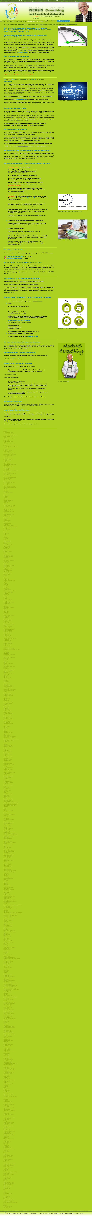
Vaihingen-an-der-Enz (8, 1135)
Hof (4, 714)
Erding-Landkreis (7, 599)
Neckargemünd (7, 894)
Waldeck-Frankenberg (8, 1149)
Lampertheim (6, 796)
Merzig (5, 868)
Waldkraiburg (6, 1151)
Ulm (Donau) (6, 1129)
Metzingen (5, 873)
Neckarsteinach (7, 897)
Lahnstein (5, 791)
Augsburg (5, 456)
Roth (4, 1029)
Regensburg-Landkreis (9, 980)
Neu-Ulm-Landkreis (8, 920)
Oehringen (6, 938)
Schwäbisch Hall (7, 1062)
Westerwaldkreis (7, 1177)
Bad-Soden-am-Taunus (9, 486)
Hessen (5, 704)
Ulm (4, 1128)
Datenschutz (58, 16)
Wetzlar (5, 1179)
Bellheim (5, 502)
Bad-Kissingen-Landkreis (9, 473)
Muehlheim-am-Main (8, 887)
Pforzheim (5, 960)
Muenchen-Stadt (7, 891)
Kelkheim (5, 758)
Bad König (5, 474)
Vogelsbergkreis (7, 1141)
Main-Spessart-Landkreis (9, 842)
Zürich (4, 1205)
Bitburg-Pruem (6, 520)
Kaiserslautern (6, 735)
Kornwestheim (6, 780)
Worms (5, 1192)
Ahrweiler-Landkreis (8, 432)
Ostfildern (5, 952)
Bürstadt (5, 536)
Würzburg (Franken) (8, 1198)
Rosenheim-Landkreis (8, 1026)
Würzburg (5, 1197)
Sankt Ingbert (6, 1048)
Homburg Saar (7, 722)
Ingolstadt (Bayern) (8, 732)
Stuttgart (5, 1100)
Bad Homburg (6, 469)
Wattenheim (6, 1160)
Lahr (4, 792)
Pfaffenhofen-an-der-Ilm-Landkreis (11, 958)
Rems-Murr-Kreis (7, 995)
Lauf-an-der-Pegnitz (8, 810)
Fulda (4, 644)
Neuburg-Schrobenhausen (9, 901)
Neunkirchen (6, 906)
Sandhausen (6, 1046)
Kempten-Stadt (7, 760)
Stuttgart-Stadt (6, 1103)
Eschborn (5, 605)
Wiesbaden (6, 1181)
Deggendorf (6, 559)
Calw (4, 539)
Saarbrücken (6, 1039)
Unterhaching (6, 1132)
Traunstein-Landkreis (8, 1114)
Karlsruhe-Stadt (7, 748)
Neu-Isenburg (6, 902)
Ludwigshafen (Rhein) (8, 836)
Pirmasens (6, 966)
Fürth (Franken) (7, 640)
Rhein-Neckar (6, 1012)
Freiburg (5, 621)
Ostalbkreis (6, 948)
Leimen (5, 813)
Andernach (6, 447)
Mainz (4, 846)
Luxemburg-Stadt (7, 838)
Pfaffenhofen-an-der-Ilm (9, 957)
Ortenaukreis (6, 946)
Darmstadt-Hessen (8, 556)
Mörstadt (5, 880)
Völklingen (5, 1140)
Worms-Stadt (6, 1195)
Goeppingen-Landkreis (9, 666)
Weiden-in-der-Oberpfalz (9, 1163)
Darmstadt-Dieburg (8, 555)
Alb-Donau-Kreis (7, 436)
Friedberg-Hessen (7, 633)
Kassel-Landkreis (7, 751)
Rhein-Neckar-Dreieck (8, 1013)
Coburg (5, 543)
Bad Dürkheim (6, 463)
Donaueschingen (7, 570)
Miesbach (5, 875)
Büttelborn (5, 537)
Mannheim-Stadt (7, 857)
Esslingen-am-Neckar (8, 607)
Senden (5, 1077)
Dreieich (5, 575)
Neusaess (5, 910)
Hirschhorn (6, 709)
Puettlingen (6, 970)
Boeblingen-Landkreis (8, 525)
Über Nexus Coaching (9, 21)
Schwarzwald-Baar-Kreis (9, 1069)
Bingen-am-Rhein (7, 516)
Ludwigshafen (6, 832)
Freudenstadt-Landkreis (9, 629)
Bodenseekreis (7, 523)
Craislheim (6, 548)
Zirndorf (5, 1204)
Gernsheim (6, 658)
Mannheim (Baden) (8, 855)
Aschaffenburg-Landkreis (9, 454)
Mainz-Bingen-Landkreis (9, 850)
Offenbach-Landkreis (8, 942)
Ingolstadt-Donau (7, 734)
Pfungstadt (6, 963)
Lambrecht (6, 795)
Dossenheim (6, 574)
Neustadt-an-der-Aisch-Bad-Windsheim (13, 912)
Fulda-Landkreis (7, 645)
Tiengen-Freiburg (7, 1109)
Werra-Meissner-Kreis (8, 1174)
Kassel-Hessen (7, 750)
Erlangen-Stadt (7, 603)
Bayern (5, 497)
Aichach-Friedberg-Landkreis (10, 435)
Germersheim (6, 656)
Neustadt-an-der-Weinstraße (10, 915)
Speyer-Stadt (6, 1089)
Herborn (5, 699)
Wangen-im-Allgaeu (8, 1159)
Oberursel (5, 935)
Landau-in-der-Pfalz (8, 799)
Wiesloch (5, 1187)
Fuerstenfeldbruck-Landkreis (10, 638)
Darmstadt (5, 553)
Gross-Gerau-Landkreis (9, 670)
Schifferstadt (6, 1053)
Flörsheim (5, 612)
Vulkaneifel (6, 1142)
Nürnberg (5, 924)
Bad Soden (6, 485)
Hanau (5, 676)
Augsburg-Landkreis (8, 459)
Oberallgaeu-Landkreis (9, 930)
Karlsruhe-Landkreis (8, 746)
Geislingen (6, 651)
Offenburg (5, 943)
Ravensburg (6, 975)
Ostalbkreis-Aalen (7, 949)
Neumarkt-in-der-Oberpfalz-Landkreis (12, 905)
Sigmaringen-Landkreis (9, 1080)
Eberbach (5, 576)
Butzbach (5, 538)
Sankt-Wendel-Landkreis (9, 1052)
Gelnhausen (6, 652)
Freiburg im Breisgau (8, 624)
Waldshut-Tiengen (7, 1156)
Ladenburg (6, 787)
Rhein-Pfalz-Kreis (7, 1007)
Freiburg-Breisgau (7, 622)
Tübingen (5, 1121)
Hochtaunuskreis (7, 711)
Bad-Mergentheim (7, 478)
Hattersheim (6, 681)
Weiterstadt (6, 1173)
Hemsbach (6, 697)
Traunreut (5, 1112)
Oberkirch (5, 933)
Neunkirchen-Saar (7, 907)
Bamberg (5, 491)
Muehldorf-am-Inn (7, 886)
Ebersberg (5, 578)
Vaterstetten (6, 1136)
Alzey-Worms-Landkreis (9, 444)
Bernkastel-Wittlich (8, 509)
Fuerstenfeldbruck (7, 637)
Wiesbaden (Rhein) (8, 1184)
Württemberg (6, 1196)
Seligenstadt (6, 1076)
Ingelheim (5, 730)
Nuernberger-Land (7, 925)
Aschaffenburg (6, 451)
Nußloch (5, 929)
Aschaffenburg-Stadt (8, 455)
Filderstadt (6, 611)
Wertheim (5, 1175)
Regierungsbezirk (7, 984)
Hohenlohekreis (7, 721)
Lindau (5, 824)
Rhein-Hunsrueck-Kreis (9, 1003)
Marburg (5, 859)
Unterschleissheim (7, 1133)
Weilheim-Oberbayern (8, 1165)
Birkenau (5, 518)
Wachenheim (6, 1144)
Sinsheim (5, 1085)
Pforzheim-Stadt (7, 962)
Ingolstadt (5, 731)
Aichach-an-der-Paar (8, 433)
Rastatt (5, 972)
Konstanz (5, 774)
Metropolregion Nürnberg (9, 870)
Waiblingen (6, 1146)
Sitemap (36, 18)
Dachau (5, 550)
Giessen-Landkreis (8, 663)
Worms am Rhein (7, 1193)
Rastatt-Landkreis (7, 974)
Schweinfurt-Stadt (7, 1073)
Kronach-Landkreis (8, 782)
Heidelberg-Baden (7, 685)
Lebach (5, 811)
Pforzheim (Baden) (8, 961)
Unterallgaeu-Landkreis (9, 1131)
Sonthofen (5, 1086)
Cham (4, 542)
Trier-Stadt (6, 1119)
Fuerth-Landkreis (7, 642)
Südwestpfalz (6, 1105)
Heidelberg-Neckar (8, 688)
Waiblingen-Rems (7, 1147)
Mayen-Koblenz (7, 864)
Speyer (5, 1087)
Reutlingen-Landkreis (8, 999)
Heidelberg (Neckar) (8, 686)
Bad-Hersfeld (6, 468)
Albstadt (5, 437)
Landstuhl (5, 806)
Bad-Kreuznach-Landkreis (9, 477)
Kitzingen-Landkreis (8, 767)
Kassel (5, 749)
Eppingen (5, 596)
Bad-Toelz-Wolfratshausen (9, 487)
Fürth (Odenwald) (7, 643)
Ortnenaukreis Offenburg (9, 947)
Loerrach (5, 827)
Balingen (5, 490)
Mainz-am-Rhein (7, 847)
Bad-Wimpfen (6, 483)
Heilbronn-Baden (7, 693)
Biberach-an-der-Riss (8, 511)
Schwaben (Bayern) (8, 1059)
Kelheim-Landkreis (8, 757)
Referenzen (61, 21)
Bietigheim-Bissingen (8, 514)
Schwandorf (6, 1067)
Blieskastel (6, 522)
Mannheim (6, 852)
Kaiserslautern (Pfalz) (8, 737)
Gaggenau (6, 647)
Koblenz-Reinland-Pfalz (9, 772)
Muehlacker (6, 884)
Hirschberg (6, 708)
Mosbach (5, 882)
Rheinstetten (6, 1017)
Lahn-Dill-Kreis (7, 788)
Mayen (5, 863)
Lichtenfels (6, 818)
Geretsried (6, 653)
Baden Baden (6, 465)
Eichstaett (5, 584)
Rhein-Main (6, 1008)
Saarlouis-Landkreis (8, 1044)
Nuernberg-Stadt (7, 926)
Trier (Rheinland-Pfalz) (8, 1117)
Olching (5, 944)
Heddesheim (6, 682)
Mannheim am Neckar (8, 854)
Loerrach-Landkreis (8, 828)
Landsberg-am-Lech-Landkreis (10, 803)
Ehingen (5, 583)
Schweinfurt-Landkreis (8, 1072)
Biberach (5, 510)
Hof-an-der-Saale (7, 716)
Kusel (4, 786)
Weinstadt (5, 1170)
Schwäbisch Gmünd (8, 1061)
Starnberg (5, 1092)
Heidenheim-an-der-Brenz (9, 689)
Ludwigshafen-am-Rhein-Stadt (10, 834)
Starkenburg (6, 1091)
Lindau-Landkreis (7, 826)
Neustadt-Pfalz (7, 916)
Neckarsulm (6, 898)
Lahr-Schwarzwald (8, 794)
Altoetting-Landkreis (8, 441)
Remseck (5, 994)
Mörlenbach (6, 879)
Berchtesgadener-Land (9, 505)
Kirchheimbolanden (8, 763)
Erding (5, 598)
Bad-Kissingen (6, 472)
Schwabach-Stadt (7, 1058)
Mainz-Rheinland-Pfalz (9, 851)
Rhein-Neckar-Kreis (8, 1015)
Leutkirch (5, 817)
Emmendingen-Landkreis (9, 591)
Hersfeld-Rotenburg (8, 702)
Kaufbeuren (6, 753)
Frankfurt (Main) (7, 620)
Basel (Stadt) (6, 495)
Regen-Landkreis (7, 978)
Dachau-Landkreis (7, 551)
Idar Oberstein (6, 726)
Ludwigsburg (6, 829)
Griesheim (5, 667)
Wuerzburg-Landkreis (8, 1200)
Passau (5, 953)
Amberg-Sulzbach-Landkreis (10, 446)
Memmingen (6, 865)
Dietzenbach (6, 562)
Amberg (5, 445)
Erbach (5, 597)
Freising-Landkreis (8, 626)
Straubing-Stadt (7, 1098)
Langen (5, 808)
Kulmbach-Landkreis (8, 785)
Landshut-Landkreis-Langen (10, 804)
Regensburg (6, 979)
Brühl (4, 532)
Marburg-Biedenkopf (8, 860)
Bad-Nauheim (6, 479)
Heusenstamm (6, 705)
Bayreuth (5, 499)
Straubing (5, 1095)
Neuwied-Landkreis (8, 923)
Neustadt (5, 911)
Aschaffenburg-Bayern (8, 453)
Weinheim (5, 1169)
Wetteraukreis (6, 1178)
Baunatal (5, 496)
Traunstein (6, 1113)
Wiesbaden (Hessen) (8, 1183)
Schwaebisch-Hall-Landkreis (10, 1063)
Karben (5, 743)
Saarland (5, 1041)
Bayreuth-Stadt (7, 501)
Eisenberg (5, 585)
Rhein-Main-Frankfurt (8, 1009)
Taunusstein (6, 1108)
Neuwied (5, 921)
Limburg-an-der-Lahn (8, 822)
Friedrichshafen (7, 635)
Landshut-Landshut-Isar (9, 805)
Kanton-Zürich (6, 741)
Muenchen (6, 888)
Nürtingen (5, 928)
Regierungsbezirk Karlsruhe (10, 985)
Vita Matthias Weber (21, 21)
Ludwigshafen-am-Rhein (9, 833)
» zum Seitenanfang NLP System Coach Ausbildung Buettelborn (21, 424)
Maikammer (6, 840)
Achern (5, 431)
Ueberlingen (6, 1127)
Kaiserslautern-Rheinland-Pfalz (11, 739)
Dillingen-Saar (6, 566)
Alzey (4, 442)
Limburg (5, 820)
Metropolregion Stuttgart (9, 872)
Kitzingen (5, 765)
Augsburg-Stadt (7, 460)
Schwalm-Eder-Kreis (8, 1064)
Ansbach (5, 449)
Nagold (5, 893)
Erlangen (5, 601)
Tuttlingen (5, 1124)
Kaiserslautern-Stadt (8, 740)
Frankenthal (6, 616)
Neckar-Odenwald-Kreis (9, 896)
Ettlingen (5, 608)
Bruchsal (5, 530)
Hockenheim (6, 712)
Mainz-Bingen (6, 849)
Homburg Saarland (8, 723)
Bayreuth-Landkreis (8, 500)
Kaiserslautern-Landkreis (9, 736)
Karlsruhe (5, 744)
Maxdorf (5, 861)
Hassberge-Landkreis (8, 679)
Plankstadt (6, 969)
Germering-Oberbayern (9, 654)
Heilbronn (5, 691)
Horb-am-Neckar (7, 725)
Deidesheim (6, 561)
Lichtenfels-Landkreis (8, 819)
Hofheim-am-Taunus (8, 718)
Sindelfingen (6, 1081)
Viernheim (5, 1137)
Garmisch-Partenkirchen (9, 648)
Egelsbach (6, 582)
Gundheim (5, 675)
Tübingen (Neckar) (8, 1123)
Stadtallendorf (6, 1090)
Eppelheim (6, 594)
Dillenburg (5, 564)
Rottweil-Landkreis (8, 1036)
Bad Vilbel (5, 488)
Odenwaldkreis (7, 937)
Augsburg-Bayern (7, 458)
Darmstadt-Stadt (7, 557)
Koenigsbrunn (6, 773)
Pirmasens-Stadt (7, 967)
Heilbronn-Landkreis (8, 694)
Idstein (5, 727)
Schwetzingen (6, 1075)
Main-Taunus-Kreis (8, 845)
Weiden (5, 1161)
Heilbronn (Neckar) (8, 695)
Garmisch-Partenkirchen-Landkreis (11, 649)
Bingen (5, 515)
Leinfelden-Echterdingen (9, 814)
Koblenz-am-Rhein (8, 769)
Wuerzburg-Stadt (7, 1201)
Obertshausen (6, 934)
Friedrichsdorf (6, 634)
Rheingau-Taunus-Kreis (9, 1002)
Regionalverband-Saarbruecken (11, 989)
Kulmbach (5, 783)
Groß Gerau (6, 668)
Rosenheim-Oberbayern (9, 1027)
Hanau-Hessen (7, 677)
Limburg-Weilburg (7, 823)
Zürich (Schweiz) (7, 1206)
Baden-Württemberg (8, 467)
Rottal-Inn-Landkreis (8, 1032)
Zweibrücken (6, 1207)
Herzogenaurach (7, 703)
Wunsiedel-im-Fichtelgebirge (10, 1202)
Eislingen (5, 587)
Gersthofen (6, 659)
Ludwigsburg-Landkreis (9, 831)
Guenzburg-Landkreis (8, 674)
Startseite (6, 24)
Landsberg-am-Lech (8, 801)
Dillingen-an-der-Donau (9, 565)
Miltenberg (6, 877)
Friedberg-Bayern (7, 631)
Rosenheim (6, 1025)
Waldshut (5, 1154)
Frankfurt (5, 617)
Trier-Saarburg (7, 1118)
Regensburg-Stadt (7, 981)
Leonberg (5, 815)
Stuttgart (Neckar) (7, 1101)
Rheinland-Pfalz (7, 1006)
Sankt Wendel (6, 1050)
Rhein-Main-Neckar (8, 1011)
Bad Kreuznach (7, 476)
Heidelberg (6, 684)
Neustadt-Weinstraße (8, 917)
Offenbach (5, 939)
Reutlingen (6, 998)
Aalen (4, 430)
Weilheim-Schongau (8, 1167)
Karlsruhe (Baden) (7, 745)
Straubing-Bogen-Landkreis (10, 1096)
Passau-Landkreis (7, 955)
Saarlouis (5, 1043)
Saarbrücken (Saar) (8, 1040)
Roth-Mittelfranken (7, 1031)
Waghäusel (6, 1145)
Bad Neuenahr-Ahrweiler (9, 482)
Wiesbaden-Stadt (7, 1186)
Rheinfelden (6, 1001)
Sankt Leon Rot (7, 1049)
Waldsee (5, 1152)
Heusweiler (6, 707)
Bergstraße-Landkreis (8, 506)
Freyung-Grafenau (7, 630)
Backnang (5, 462)
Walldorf (5, 1158)
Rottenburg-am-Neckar (9, 1034)
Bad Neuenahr (6, 481)
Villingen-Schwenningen (9, 1138)
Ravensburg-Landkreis (9, 976)
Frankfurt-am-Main (8, 619)
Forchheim (6, 614)
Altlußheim (6, 440)
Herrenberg (6, 700)
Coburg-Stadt (6, 546)
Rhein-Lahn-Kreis (7, 1004)
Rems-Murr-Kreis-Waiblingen (10, 997)
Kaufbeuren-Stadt (7, 754)
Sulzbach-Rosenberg (8, 1107)
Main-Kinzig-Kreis (7, 841)
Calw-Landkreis (7, 541)
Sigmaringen (6, 1078)
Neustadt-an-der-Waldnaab (10, 914)
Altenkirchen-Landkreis (9, 439)
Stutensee (5, 1099)
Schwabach (6, 1057)
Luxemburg (6, 837)
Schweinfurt (6, 1071)
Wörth (4, 1191)
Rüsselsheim (6, 1038)
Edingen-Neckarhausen (9, 580)
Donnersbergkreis (7, 573)
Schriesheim (6, 1055)
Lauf (4, 809)
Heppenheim (6, 698)
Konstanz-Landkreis (8, 776)
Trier (4, 1115)
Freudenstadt (6, 628)
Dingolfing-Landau (7, 568)
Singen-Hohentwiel (8, 1084)
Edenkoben (6, 579)
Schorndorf (6, 1054)
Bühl (4, 534)
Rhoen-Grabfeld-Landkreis (9, 1018)
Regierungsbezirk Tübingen (10, 988)
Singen (5, 1082)
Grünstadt (5, 672)
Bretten (5, 528)
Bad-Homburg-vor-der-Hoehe (10, 470)
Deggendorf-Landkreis (8, 560)
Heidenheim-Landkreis (8, 690)
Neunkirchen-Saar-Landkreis (10, 909)
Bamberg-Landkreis (8, 492)
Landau (5, 797)
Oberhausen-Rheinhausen (9, 932)
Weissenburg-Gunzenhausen (10, 1172)
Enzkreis (5, 593)
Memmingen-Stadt (7, 866)
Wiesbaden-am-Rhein (8, 1182)
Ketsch (5, 762)
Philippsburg (6, 965)
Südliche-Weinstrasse (8, 1104)
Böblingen (5, 524)
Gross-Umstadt (7, 671)
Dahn (4, 552)
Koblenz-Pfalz (6, 771)
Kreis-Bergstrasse (7, 781)
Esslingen (5, 606)
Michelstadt (6, 874)
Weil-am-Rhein (7, 1164)
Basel (4, 493)
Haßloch (5, 680)
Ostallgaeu (6, 951)
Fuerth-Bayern (6, 639)
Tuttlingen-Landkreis (8, 1126)
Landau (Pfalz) (7, 800)
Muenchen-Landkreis (8, 889)
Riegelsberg (6, 1021)
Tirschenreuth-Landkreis (9, 1110)
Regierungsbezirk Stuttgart (9, 986)
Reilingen (5, 993)
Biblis (4, 513)
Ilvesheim (5, 728)
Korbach (5, 778)
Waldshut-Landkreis (8, 1155)
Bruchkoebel (6, 529)
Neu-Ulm (5, 919)
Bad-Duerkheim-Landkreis (9, 464)
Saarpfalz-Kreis (7, 1045)
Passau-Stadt (6, 956)
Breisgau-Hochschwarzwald (10, 527)
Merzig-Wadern (7, 869)
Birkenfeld (5, 519)
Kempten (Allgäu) (7, 759)
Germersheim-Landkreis (9, 657)
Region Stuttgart (7, 990)
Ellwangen (5, 588)
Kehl (4, 755)
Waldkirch (5, 1150)
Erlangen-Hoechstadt (8, 602)
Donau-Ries (6, 571)
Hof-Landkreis (6, 720)
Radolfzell (5, 971)
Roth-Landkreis (7, 1030)
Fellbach (5, 610)
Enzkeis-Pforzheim (8, 592)
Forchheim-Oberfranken (9, 615)
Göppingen (6, 665)
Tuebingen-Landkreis (8, 1122)
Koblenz (5, 768)
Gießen (5, 662)
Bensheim (5, 504)
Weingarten (6, 1168)
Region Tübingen (7, 992)
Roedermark (6, 1023)
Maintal (5, 843)
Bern (4, 508)
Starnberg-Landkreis (8, 1094)
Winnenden (6, 1190)
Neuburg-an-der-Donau (9, 900)
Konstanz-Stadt (7, 777)
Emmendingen (6, 589)
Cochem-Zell (6, 547)
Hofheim (5, 717)
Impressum (45, 16)
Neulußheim (6, 903)
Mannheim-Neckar (7, 856)
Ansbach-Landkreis (8, 450)
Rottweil (5, 1035)
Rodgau (5, 1022)
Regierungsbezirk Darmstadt (10, 983)
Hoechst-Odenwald (8, 713)
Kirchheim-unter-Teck (8, 764)
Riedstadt (5, 1020)
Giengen (5, 661)
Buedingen (6, 533)
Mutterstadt (6, 892)
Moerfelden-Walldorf (8, 878)
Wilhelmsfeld (6, 1188)
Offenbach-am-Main (8, 940)
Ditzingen (5, 569)
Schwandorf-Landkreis (8, 1068)
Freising (5, 625)
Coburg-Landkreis (7, 545)
